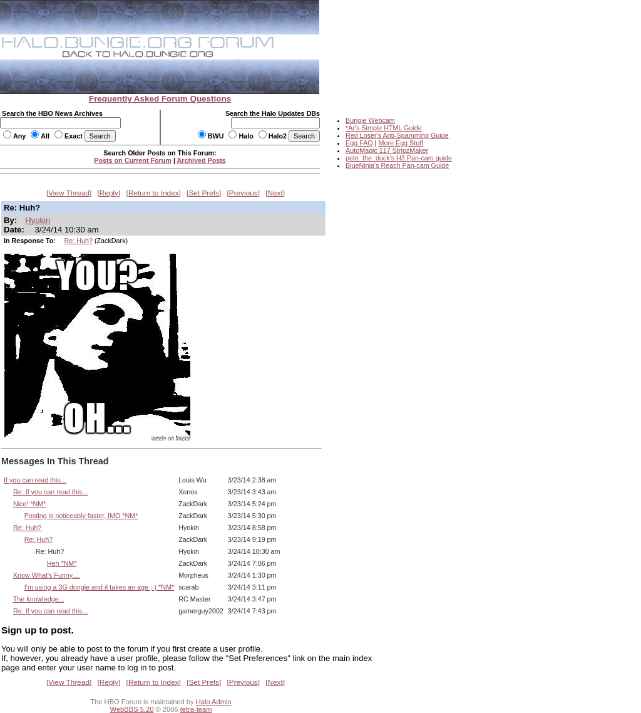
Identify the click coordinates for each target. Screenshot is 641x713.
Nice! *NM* (29, 503)
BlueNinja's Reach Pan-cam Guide (397, 165)
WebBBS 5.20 (132, 709)
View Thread (69, 193)
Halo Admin (214, 701)
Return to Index (153, 193)
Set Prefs (203, 193)
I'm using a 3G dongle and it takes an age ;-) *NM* (99, 587)
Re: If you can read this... (50, 492)
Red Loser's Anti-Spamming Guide (397, 135)
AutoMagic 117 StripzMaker (387, 150)
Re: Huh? (78, 240)
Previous (243, 193)
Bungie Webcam (370, 120)
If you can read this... (35, 480)
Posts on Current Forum (133, 160)
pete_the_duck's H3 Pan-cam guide (399, 158)
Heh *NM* (62, 563)
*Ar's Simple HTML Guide (384, 128)
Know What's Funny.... (46, 575)
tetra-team (196, 709)
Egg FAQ (359, 143)
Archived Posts (201, 160)
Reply (109, 193)
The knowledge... (38, 599)
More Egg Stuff (400, 143)
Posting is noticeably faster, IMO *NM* (81, 515)
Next (275, 193)
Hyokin (37, 220)
